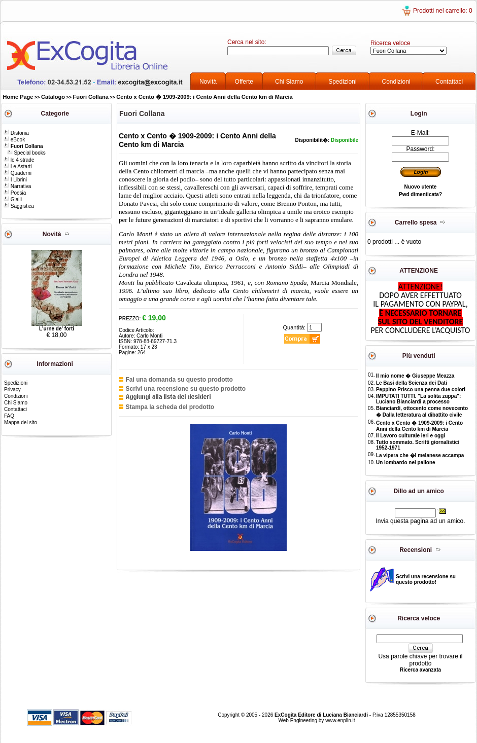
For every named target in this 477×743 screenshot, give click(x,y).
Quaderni (17, 173)
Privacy (12, 389)
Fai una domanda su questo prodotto (178, 379)
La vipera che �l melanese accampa (420, 455)
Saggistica (19, 206)
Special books (26, 153)
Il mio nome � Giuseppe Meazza (415, 376)
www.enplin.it (340, 720)
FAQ (9, 416)
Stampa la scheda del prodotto (169, 407)
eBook (14, 139)
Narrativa (17, 186)
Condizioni (396, 81)
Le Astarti (17, 166)
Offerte (244, 81)
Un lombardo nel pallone (405, 462)
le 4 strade (19, 160)
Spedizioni (342, 81)
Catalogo (53, 97)
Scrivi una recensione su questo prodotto (185, 388)
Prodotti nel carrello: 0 (442, 10)
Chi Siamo (289, 81)
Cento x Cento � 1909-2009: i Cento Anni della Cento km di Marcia (204, 97)
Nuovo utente (420, 187)
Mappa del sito (20, 422)
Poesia (15, 193)
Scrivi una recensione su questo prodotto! (426, 579)
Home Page (18, 97)
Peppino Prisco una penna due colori (420, 389)
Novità (208, 81)
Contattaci (449, 81)
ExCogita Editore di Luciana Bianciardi (322, 715)
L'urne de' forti (56, 328)
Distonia (16, 133)
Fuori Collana (91, 97)
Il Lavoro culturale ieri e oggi (410, 435)
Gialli (13, 199)
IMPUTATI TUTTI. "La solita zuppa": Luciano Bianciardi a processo (418, 398)
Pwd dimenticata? (420, 194)
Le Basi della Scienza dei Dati (411, 383)
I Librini (15, 179)
